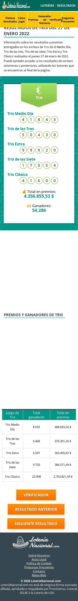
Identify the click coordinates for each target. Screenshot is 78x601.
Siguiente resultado (36, 523)
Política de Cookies (39, 563)
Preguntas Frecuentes (68, 19)
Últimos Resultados (10, 19)
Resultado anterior (36, 509)
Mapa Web (39, 575)
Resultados (66, 6)
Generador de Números (44, 20)
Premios (33, 19)
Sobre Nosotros (39, 555)
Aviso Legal (39, 559)
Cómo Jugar (21, 19)
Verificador (56, 19)
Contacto (39, 571)
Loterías (47, 6)
